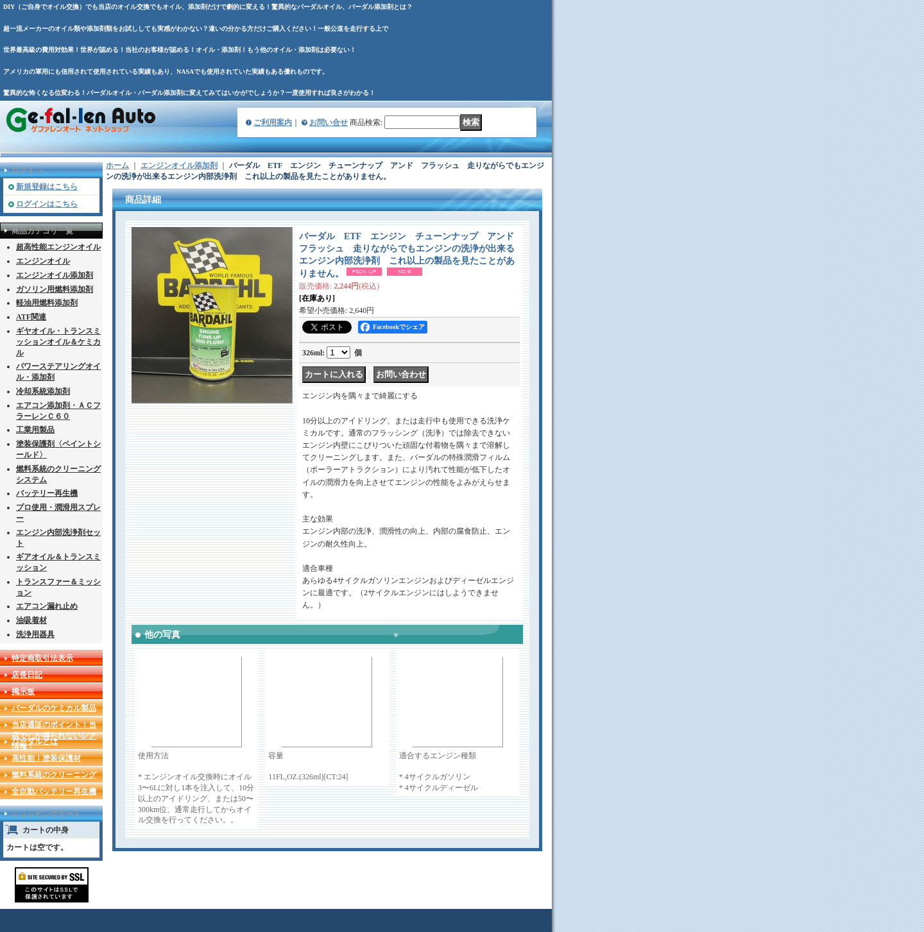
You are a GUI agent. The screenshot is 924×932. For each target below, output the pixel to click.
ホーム (117, 165)
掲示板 (23, 691)
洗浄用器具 (35, 634)
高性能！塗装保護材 (46, 758)
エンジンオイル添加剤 (54, 275)
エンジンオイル (43, 261)
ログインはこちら (47, 203)
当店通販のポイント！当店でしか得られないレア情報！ (54, 735)
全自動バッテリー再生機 (54, 791)
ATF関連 (31, 316)
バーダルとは (35, 741)
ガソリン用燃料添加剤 (54, 289)
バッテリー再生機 (47, 493)
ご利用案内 (272, 122)
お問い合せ (328, 122)
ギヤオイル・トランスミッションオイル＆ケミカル (58, 341)
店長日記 (27, 674)
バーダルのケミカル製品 (54, 708)
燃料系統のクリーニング (54, 774)
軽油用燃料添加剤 (47, 302)
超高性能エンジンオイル (58, 246)
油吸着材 (31, 620)
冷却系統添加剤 (43, 391)
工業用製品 (35, 429)
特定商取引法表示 (42, 658)
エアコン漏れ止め (47, 606)
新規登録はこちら (47, 186)
